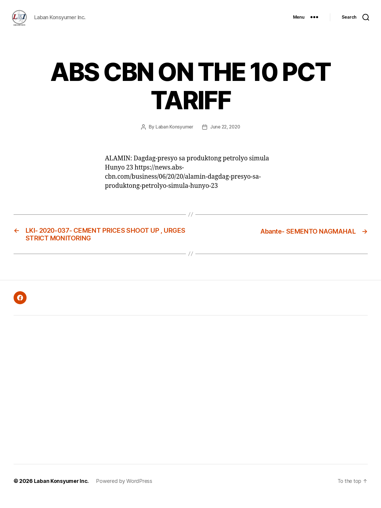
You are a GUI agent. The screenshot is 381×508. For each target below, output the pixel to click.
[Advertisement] (107, 400)
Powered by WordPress (125, 491)
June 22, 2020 (225, 136)
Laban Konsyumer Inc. (62, 491)
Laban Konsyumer (173, 136)
